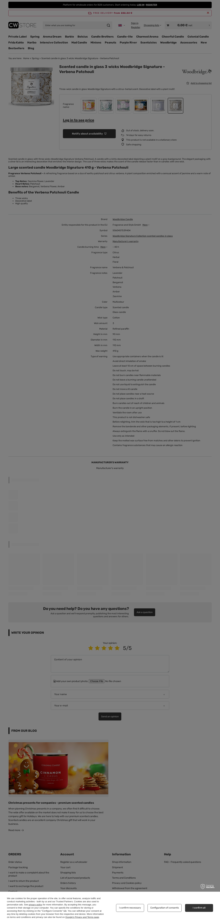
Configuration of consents (164, 907)
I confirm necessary (130, 907)
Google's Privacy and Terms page (82, 917)
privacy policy (35, 904)
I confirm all (199, 907)
